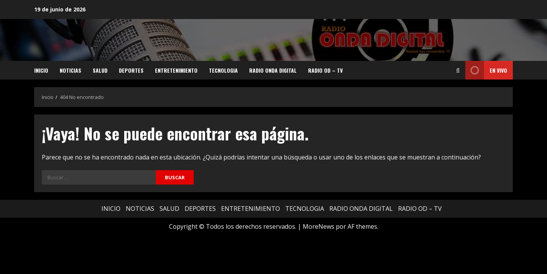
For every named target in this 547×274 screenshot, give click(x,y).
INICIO (41, 70)
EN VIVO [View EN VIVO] (486, 70)
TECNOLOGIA (223, 70)
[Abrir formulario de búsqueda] (458, 70)
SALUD (100, 70)
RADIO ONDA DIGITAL (273, 70)
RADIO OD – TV (325, 70)
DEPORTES (131, 70)
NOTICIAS (70, 70)
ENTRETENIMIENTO (176, 70)
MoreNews (318, 226)
